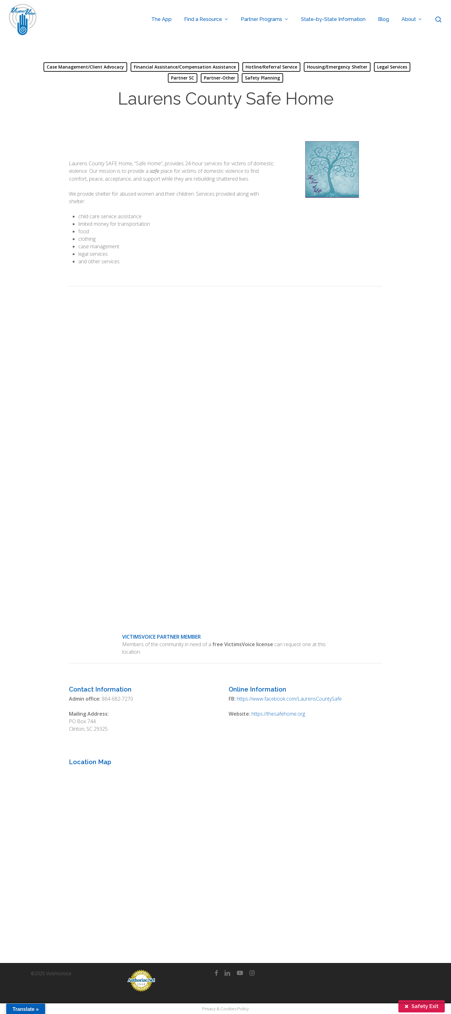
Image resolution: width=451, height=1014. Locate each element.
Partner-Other (219, 78)
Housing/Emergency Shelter (337, 67)
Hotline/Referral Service (271, 67)
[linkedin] (227, 973)
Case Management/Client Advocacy (85, 67)
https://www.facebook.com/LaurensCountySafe (289, 698)
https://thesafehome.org (278, 713)
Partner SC (182, 78)
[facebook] (216, 973)
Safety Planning (262, 78)
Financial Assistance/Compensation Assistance (185, 67)
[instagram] (252, 973)
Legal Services (392, 67)
